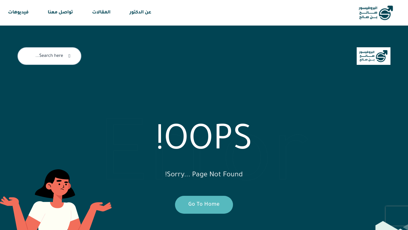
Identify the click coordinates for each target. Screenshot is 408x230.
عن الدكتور (140, 12)
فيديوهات (18, 12)
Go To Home (200, 205)
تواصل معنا (60, 12)
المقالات (101, 12)
